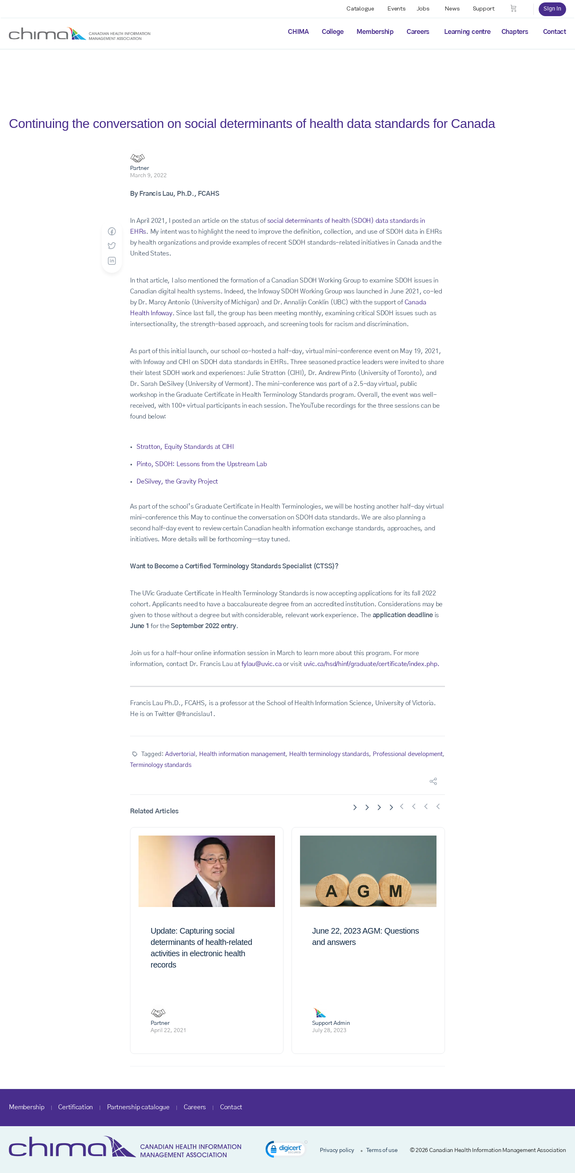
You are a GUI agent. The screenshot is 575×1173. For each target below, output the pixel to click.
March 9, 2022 (148, 175)
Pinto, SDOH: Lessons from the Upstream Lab (201, 464)
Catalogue (360, 9)
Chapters (515, 32)
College (333, 32)
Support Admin (331, 1023)
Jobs (423, 9)
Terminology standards (160, 765)
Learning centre (467, 32)
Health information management (242, 754)
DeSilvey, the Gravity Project (177, 481)
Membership (375, 32)
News (452, 9)
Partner (139, 168)
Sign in (552, 9)
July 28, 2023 (329, 1030)
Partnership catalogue (138, 1107)
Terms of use (382, 1150)
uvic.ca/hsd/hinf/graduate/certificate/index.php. (371, 664)
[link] (286, 1150)
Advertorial (180, 754)
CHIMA (298, 32)
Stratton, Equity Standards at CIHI (185, 447)
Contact (554, 32)
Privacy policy (337, 1150)
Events (396, 9)
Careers (418, 32)
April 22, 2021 (169, 1030)
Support (484, 9)
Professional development (408, 754)
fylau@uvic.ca (261, 664)
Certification (75, 1107)
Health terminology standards (329, 754)
